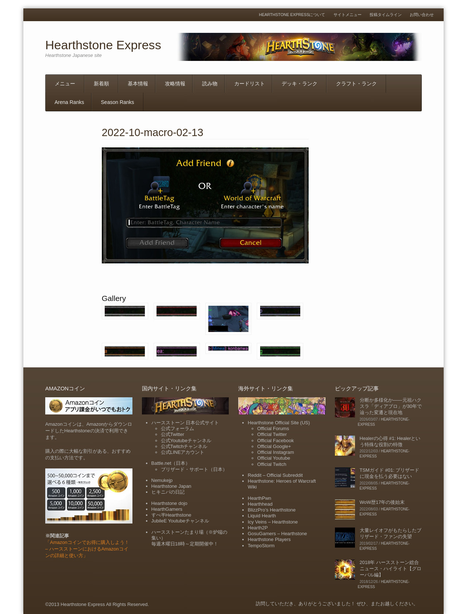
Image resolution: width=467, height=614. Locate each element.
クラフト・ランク (356, 83)
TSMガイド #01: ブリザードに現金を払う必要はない (390, 473)
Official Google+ (274, 446)
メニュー (65, 83)
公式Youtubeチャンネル (186, 440)
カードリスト (249, 83)
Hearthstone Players (269, 539)
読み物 (209, 83)
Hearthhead (260, 504)
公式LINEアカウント (183, 452)
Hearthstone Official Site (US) (279, 422)
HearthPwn (259, 498)
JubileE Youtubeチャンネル (180, 521)
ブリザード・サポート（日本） (194, 469)
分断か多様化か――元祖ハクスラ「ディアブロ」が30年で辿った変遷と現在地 (391, 406)
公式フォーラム (177, 428)
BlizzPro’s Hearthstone (272, 510)
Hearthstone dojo (169, 503)
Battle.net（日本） (170, 463)
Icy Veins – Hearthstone (273, 522)
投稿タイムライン (386, 15)
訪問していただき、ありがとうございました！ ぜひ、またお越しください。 (337, 603)
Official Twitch (271, 464)
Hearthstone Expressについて (292, 15)
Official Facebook (275, 440)
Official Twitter (272, 434)
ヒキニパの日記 (168, 492)
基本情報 (138, 83)
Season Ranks (117, 102)
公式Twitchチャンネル (184, 446)
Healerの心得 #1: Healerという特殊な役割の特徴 (390, 441)
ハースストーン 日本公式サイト (185, 422)
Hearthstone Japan (171, 486)
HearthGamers (166, 509)
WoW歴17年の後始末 (382, 502)
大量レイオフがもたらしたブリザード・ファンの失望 (390, 533)
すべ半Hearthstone (171, 515)
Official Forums (273, 428)
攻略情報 (175, 83)
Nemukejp (162, 480)
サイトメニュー (347, 15)
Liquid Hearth (262, 515)
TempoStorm (261, 545)
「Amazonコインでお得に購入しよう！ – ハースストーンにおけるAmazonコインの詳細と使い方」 (87, 549)
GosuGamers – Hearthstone (277, 533)
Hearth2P (258, 527)
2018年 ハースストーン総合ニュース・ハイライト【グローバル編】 (390, 569)
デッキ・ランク (299, 83)
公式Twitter (172, 434)
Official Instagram (275, 452)
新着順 (101, 83)
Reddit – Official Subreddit (275, 475)
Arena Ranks (69, 102)
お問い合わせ (422, 15)
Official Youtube (273, 458)
